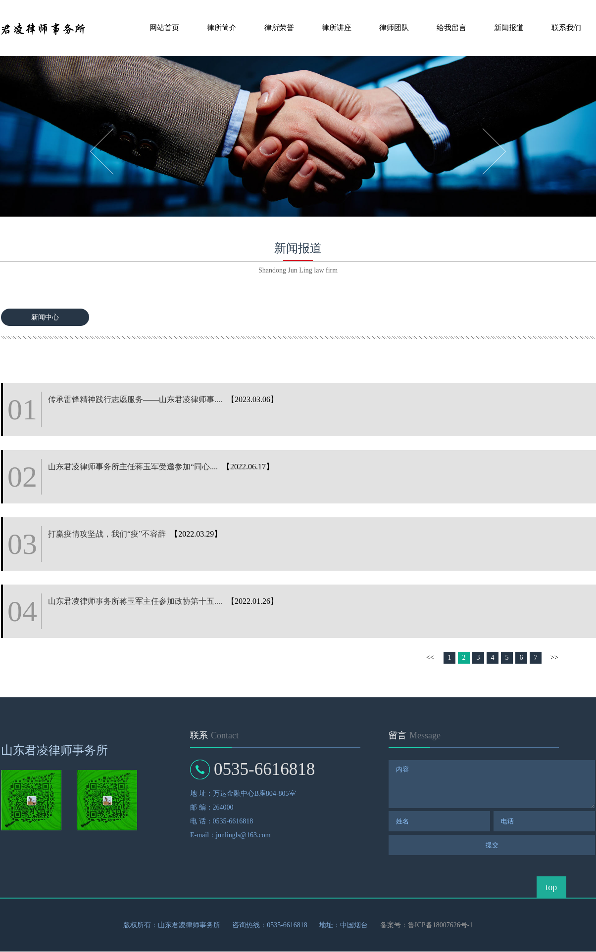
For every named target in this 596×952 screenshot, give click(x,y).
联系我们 (566, 28)
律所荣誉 (279, 28)
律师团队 (394, 28)
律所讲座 (336, 28)
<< (430, 657)
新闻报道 (509, 28)
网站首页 (164, 28)
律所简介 (222, 28)
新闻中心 (45, 317)
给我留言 (451, 28)
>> (554, 657)
